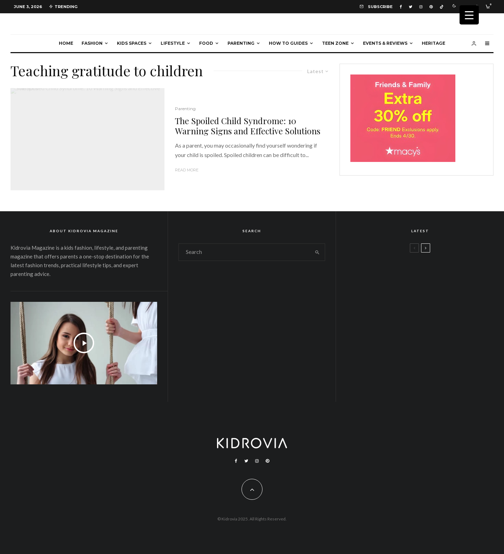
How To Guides (288, 43)
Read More (186, 170)
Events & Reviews (385, 43)
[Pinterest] (431, 6)
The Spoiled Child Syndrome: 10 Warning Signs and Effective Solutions (247, 126)
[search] (317, 252)
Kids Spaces (131, 43)
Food (206, 43)
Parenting (240, 43)
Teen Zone (335, 43)
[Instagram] (421, 6)
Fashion (92, 43)
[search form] (244, 252)
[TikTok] (441, 6)
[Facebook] (400, 6)
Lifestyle (173, 43)
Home (66, 43)
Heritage (433, 43)
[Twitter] (410, 6)
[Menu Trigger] (469, 14)
